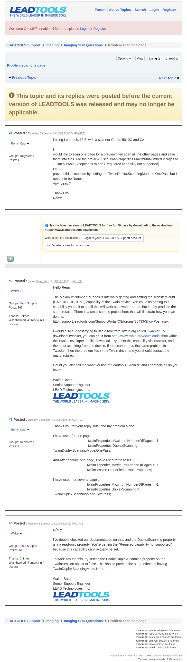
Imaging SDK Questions (83, 45)
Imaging (52, 45)
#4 (11, 523)
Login (155, 10)
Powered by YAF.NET (121, 655)
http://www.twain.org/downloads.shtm (140, 336)
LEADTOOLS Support (22, 45)
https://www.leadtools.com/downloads (71, 230)
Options (124, 58)
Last (154, 58)
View (140, 58)
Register (169, 10)
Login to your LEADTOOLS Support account (112, 238)
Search (140, 10)
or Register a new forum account (68, 245)
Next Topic (167, 78)
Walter (15, 291)
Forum (100, 10)
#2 (11, 281)
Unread (171, 58)
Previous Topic (24, 77)
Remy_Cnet (18, 143)
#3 (11, 419)
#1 (11, 133)
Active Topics (120, 10)
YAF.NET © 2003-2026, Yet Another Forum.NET (158, 655)
